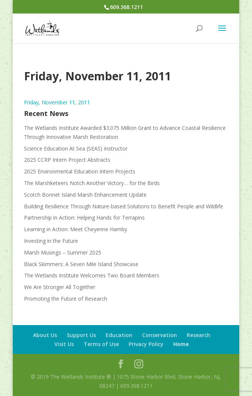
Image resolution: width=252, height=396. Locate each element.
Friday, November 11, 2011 (57, 102)
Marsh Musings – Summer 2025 (62, 252)
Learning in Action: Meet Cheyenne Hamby (75, 229)
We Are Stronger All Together (59, 287)
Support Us (81, 335)
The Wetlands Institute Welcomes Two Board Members (91, 275)
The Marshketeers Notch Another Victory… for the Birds (92, 183)
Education (119, 335)
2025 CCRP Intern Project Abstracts (67, 159)
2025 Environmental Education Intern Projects (79, 171)
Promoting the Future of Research (65, 298)
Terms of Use (101, 344)
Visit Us (64, 344)
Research (198, 335)
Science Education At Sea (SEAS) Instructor (76, 148)
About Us (45, 335)
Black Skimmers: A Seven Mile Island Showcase (81, 264)
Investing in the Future (51, 240)
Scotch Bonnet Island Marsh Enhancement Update (85, 194)
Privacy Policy (146, 344)
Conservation (159, 335)
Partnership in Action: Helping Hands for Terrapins (84, 217)
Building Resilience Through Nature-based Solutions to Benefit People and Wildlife (123, 206)
